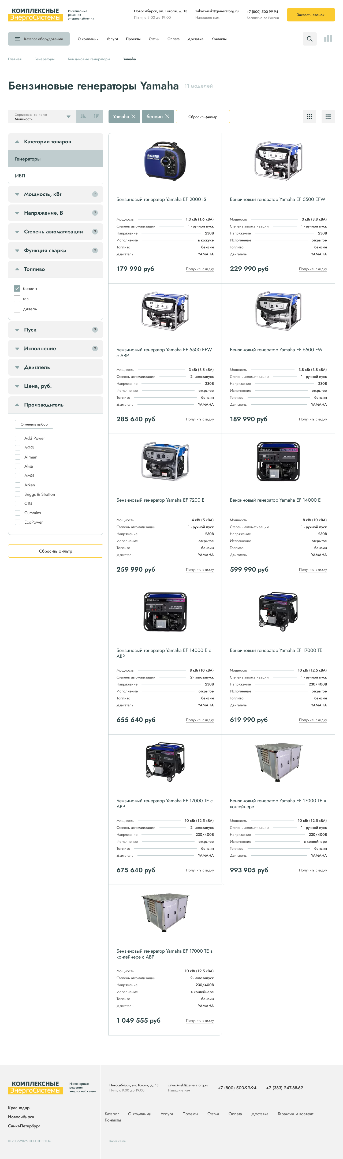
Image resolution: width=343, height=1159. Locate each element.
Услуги (112, 39)
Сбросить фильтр (202, 117)
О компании (88, 39)
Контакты (219, 39)
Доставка (195, 39)
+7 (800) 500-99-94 (262, 11)
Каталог (43, 39)
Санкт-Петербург (24, 1125)
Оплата (173, 39)
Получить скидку (200, 268)
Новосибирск (21, 1117)
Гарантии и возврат (295, 1114)
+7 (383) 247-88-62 (284, 1088)
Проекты (133, 39)
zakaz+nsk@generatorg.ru (217, 11)
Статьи (154, 39)
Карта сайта (117, 1141)
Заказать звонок (311, 14)
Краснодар (18, 1108)
